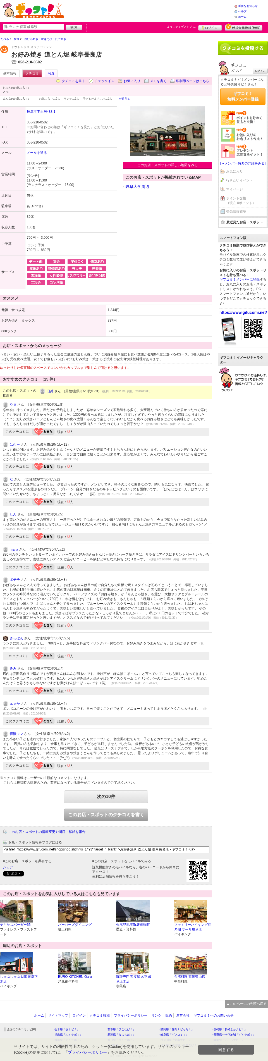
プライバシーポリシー (130, 1015)
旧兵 (50, 391)
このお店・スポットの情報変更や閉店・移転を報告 (46, 832)
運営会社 (183, 1015)
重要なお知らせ (248, 6)
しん (13, 514)
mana (14, 549)
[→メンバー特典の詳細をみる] (243, 163)
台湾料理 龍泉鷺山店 (189, 977)
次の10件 (106, 796)
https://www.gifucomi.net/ (243, 312)
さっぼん (16, 638)
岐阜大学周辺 (137, 186)
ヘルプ (242, 11)
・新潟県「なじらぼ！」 (120, 1034)
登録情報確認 (236, 212)
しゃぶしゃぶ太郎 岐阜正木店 (19, 979)
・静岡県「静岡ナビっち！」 (176, 1029)
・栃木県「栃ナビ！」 (66, 1029)
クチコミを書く (73, 81)
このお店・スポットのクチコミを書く (106, 814)
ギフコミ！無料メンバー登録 (243, 96)
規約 (168, 1015)
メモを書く (158, 81)
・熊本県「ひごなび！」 (120, 1029)
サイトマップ (58, 1015)
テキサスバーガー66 (15, 925)
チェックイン (104, 81)
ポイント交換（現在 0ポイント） (241, 200)
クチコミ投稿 (100, 1015)
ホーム (242, 16)
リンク (156, 1015)
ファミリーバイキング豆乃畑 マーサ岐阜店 (192, 927)
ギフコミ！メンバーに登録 (239, 279)
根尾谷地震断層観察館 (133, 924)
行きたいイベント (239, 180)
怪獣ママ (16, 734)
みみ (13, 668)
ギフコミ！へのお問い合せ (213, 1015)
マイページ (234, 189)
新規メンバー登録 (243, 27)
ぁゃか (15, 704)
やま (13, 405)
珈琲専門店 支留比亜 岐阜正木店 (134, 979)
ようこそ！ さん (181, 26)
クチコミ (32, 73)
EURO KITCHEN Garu (75, 977)
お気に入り (132, 81)
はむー (15, 444)
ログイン (210, 27)
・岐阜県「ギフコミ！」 (173, 1034)
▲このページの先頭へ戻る (246, 1004)
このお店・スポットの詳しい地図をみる (167, 165)
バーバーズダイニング (75, 925)
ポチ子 (15, 580)
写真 (51, 73)
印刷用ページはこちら (192, 81)
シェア (8, 867)
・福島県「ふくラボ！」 (67, 1034)
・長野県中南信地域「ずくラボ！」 (233, 1034)
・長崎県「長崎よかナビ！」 (229, 1029)
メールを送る (37, 153)
